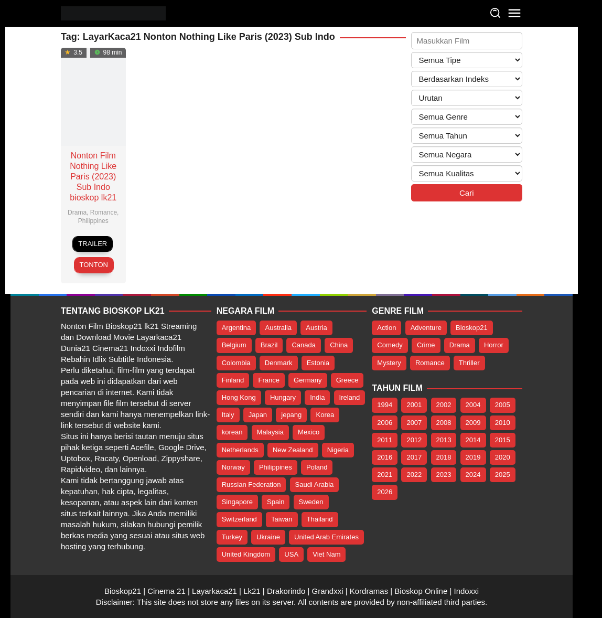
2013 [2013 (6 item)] (444, 440)
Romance (103, 212)
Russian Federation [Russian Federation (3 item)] (251, 484)
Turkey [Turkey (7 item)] (232, 537)
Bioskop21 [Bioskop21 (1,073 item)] (472, 328)
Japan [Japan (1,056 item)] (258, 415)
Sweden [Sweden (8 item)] (311, 502)
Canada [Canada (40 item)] (304, 345)
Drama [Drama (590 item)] (459, 345)
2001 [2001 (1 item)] (414, 405)
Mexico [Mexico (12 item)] (308, 432)
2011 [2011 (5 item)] (384, 440)
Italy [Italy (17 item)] (228, 415)
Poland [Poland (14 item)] (316, 467)
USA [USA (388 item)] (291, 554)
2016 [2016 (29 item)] (384, 457)
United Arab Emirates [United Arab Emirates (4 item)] (326, 537)
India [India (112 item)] (317, 397)
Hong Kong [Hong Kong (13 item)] (239, 397)
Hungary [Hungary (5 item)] (283, 397)
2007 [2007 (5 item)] (414, 423)
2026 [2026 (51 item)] (384, 492)
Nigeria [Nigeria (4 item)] (338, 450)
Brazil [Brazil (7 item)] (269, 345)
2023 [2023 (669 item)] (444, 474)
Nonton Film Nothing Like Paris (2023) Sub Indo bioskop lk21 (93, 176)
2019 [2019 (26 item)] (473, 457)
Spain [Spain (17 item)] (275, 502)
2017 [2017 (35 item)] (414, 457)
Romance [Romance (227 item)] (430, 363)
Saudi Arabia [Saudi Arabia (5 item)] (314, 484)
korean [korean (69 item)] (232, 432)
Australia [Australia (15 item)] (278, 328)
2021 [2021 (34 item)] (384, 474)
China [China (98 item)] (339, 345)
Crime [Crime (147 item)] (426, 345)
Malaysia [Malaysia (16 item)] (270, 432)
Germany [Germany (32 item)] (307, 380)
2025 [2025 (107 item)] (502, 474)
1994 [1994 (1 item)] (384, 405)
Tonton (94, 265)
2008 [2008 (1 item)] (444, 423)
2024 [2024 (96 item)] (473, 474)
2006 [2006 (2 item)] (384, 423)
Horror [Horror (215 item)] (493, 345)
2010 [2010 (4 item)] (502, 423)
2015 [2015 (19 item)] (502, 440)
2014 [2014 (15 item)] (473, 440)
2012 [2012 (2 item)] (414, 440)
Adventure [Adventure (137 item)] (426, 328)
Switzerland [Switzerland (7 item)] (239, 519)
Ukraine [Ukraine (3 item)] (268, 537)
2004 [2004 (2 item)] (473, 405)
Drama (77, 212)
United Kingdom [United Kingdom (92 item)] (246, 554)
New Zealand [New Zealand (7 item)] (293, 450)
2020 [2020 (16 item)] (502, 457)
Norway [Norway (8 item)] (233, 467)
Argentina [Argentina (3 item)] (236, 328)
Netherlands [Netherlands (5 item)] (240, 450)
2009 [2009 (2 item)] (473, 423)
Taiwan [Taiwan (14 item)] (281, 519)
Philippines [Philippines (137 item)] (275, 467)
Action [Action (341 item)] (386, 328)
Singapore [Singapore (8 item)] (237, 502)
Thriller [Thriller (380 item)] (469, 363)
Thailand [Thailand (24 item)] (320, 519)
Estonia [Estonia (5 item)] (318, 363)
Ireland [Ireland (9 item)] (349, 397)
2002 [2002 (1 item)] (444, 405)
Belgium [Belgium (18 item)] (234, 345)
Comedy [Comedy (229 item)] (389, 345)
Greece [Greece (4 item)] (347, 380)
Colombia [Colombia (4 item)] (236, 363)
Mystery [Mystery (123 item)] (389, 363)
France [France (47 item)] (268, 380)
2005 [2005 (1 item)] (502, 405)
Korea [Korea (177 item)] (325, 415)
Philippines (93, 221)
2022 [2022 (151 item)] (414, 474)
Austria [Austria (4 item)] (316, 328)
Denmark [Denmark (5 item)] (279, 363)
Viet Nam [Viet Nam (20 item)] (326, 554)
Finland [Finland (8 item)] (233, 380)
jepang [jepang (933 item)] (291, 415)
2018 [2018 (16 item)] (444, 457)
